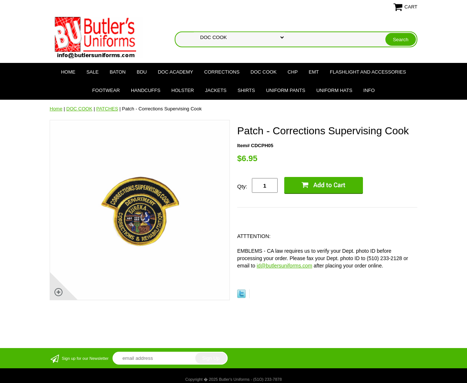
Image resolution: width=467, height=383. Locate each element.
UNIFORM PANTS (285, 90)
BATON (118, 72)
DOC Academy (175, 72)
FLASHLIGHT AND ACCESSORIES (368, 72)
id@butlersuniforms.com (284, 266)
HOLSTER (182, 90)
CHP (292, 72)
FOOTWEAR (106, 90)
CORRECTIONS (221, 72)
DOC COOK (263, 72)
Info (369, 90)
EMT (314, 72)
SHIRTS (246, 90)
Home (68, 72)
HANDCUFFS (145, 90)
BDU (142, 72)
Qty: (242, 186)
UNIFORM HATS (334, 90)
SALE (92, 72)
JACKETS (216, 90)
